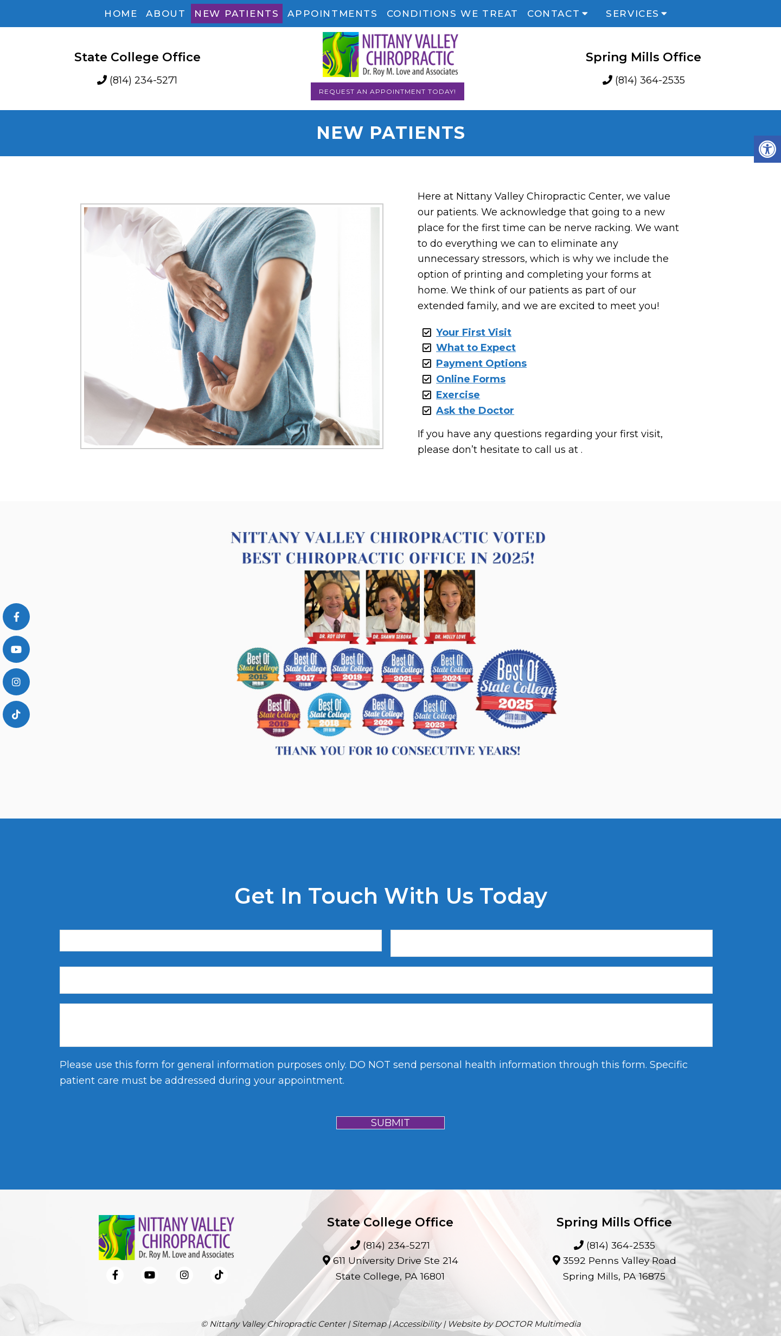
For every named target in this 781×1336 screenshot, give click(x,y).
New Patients (236, 13)
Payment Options (481, 363)
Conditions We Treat (452, 13)
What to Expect (476, 348)
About (165, 13)
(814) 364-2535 (650, 80)
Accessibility (417, 1324)
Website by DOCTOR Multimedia (514, 1324)
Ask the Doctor (475, 411)
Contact (553, 13)
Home (120, 13)
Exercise (458, 395)
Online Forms (470, 379)
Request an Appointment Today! (387, 91)
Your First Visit (473, 332)
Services (633, 13)
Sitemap (369, 1324)
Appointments (332, 13)
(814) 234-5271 (143, 80)
